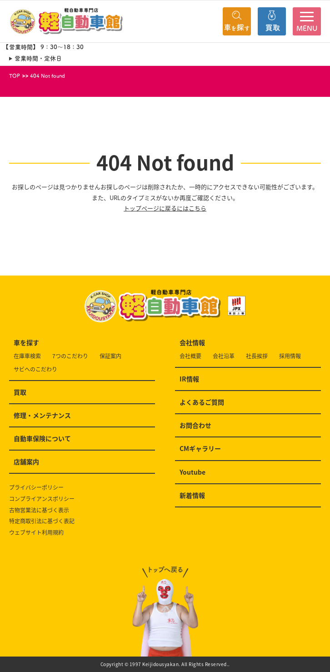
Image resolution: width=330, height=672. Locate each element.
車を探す (26, 342)
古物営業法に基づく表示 (39, 510)
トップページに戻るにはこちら (165, 208)
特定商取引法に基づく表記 (42, 521)
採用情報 (290, 356)
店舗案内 (26, 461)
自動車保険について (42, 438)
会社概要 (190, 356)
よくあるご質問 (202, 402)
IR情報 (189, 379)
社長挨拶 (257, 356)
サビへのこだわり (35, 369)
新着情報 (192, 495)
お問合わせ (195, 425)
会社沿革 (224, 356)
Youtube (192, 472)
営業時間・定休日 (38, 58)
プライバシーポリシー (36, 487)
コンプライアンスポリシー (42, 499)
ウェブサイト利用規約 (36, 533)
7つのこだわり (70, 356)
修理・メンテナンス (42, 415)
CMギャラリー (200, 448)
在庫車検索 (27, 356)
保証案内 (110, 356)
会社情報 (192, 342)
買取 (20, 392)
